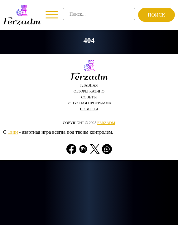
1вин (13, 132)
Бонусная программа (89, 103)
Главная (89, 85)
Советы (89, 97)
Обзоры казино (89, 91)
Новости (89, 109)
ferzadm (106, 123)
